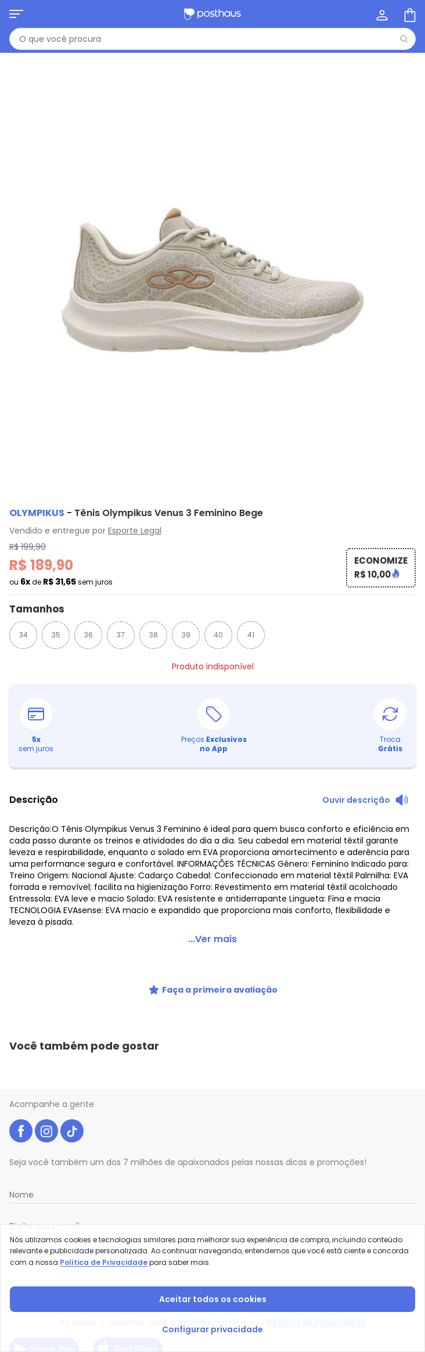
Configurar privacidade (212, 1329)
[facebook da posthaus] (21, 1065)
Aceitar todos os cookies (212, 1299)
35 (56, 635)
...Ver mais (212, 925)
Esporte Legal (134, 530)
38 (153, 635)
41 (250, 635)
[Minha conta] (381, 14)
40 (218, 635)
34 (23, 635)
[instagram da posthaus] (46, 1065)
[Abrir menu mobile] (16, 14)
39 (186, 635)
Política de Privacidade (103, 1262)
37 (121, 635)
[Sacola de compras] (409, 14)
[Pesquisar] (404, 39)
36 (88, 635)
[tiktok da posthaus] (72, 1065)
